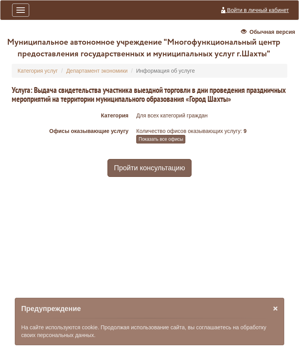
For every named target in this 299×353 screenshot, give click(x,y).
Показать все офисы (161, 139)
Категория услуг (38, 71)
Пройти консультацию (149, 168)
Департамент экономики (97, 71)
